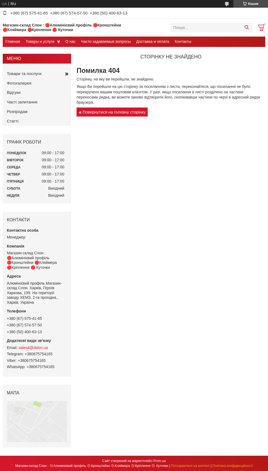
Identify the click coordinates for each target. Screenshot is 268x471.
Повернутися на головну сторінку (114, 112)
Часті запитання (22, 102)
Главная (12, 41)
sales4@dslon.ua (33, 347)
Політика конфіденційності (232, 466)
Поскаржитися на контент (190, 466)
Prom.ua (159, 461)
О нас (70, 41)
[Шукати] (246, 27)
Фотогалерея (19, 83)
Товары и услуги (39, 41)
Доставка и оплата (152, 41)
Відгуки (14, 92)
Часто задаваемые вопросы (106, 41)
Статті (13, 121)
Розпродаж (17, 111)
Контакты (183, 41)
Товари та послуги (24, 73)
